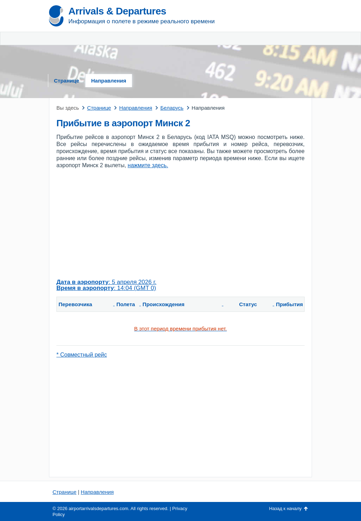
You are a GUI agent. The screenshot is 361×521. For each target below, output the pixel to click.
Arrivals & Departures (117, 11)
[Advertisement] (270, 39)
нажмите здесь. (148, 165)
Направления (108, 81)
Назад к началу (285, 508)
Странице (66, 81)
